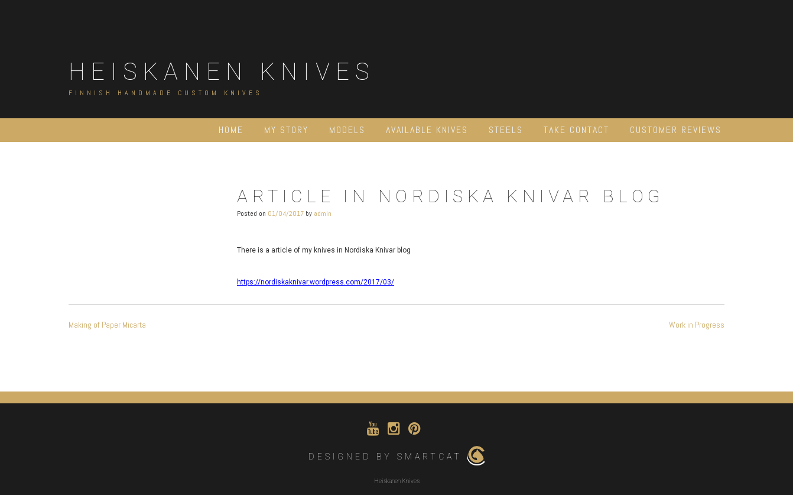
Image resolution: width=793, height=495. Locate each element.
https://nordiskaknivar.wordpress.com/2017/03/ (315, 282)
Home (231, 130)
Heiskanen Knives (222, 72)
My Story (286, 130)
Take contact (576, 130)
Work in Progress (696, 324)
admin (323, 213)
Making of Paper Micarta (107, 324)
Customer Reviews (676, 130)
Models (347, 130)
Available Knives (427, 130)
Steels (506, 130)
